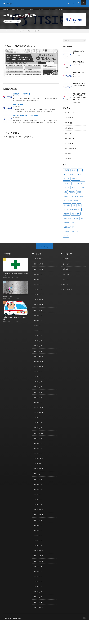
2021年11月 (38, 463)
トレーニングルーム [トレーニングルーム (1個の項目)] (78, 185)
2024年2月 (37, 346)
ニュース (67, 135)
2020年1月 (37, 544)
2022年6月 (37, 427)
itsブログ (18, 615)
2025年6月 (37, 281)
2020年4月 (37, 539)
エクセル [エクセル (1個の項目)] (66, 180)
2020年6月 (37, 529)
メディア (55, 10)
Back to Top (44, 248)
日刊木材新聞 (18, 107)
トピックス (35, 10)
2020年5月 (37, 534)
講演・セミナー (66, 10)
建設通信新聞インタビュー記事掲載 (25, 118)
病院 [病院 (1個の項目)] (79, 207)
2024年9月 (37, 311)
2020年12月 (38, 508)
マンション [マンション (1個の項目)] (75, 189)
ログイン (21, 139)
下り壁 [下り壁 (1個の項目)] (82, 189)
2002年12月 (38, 605)
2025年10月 (38, 270)
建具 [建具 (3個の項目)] (76, 198)
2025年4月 (37, 286)
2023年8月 (37, 377)
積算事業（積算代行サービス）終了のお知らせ (79, 87)
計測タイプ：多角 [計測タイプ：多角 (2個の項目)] (69, 228)
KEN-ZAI (68, 125)
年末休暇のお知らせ (78, 64)
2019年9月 (37, 564)
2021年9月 (37, 473)
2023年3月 (37, 397)
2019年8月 (37, 569)
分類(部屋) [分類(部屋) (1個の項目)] (72, 193)
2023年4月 (37, 392)
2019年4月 (37, 589)
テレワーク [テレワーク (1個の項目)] (67, 185)
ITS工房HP (6, 10)
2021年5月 (37, 493)
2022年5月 (37, 432)
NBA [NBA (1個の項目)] (80, 171)
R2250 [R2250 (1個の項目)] (72, 176)
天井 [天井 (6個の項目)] (71, 198)
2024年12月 (38, 301)
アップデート (46, 10)
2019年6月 (37, 579)
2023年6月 (37, 382)
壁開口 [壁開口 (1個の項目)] (66, 198)
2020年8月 (37, 524)
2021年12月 (38, 458)
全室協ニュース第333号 (21, 96)
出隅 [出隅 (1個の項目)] (65, 193)
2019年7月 (37, 574)
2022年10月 (38, 412)
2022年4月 (37, 437)
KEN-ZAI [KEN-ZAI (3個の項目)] (74, 171)
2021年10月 (38, 468)
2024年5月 (37, 331)
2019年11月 (38, 554)
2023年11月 (38, 362)
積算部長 (26, 10)
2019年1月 (37, 600)
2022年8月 (37, 417)
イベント (67, 145)
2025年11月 (38, 265)
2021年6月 (37, 488)
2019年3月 (37, 594)
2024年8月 (37, 316)
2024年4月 (37, 336)
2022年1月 (37, 453)
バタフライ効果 (7, 298)
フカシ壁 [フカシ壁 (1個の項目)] (66, 189)
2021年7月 (37, 483)
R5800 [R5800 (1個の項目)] (79, 176)
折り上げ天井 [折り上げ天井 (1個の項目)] (68, 202)
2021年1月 (37, 503)
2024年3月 (37, 341)
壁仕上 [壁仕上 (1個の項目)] (79, 193)
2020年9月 (37, 519)
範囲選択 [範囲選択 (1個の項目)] (66, 215)
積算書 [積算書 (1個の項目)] (66, 211)
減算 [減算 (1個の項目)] (74, 207)
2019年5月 (37, 584)
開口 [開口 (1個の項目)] (78, 233)
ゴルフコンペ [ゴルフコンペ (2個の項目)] (75, 180)
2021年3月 (37, 498)
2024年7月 (37, 321)
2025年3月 (37, 291)
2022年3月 (37, 443)
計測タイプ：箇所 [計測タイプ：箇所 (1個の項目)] (69, 233)
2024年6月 (37, 326)
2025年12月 (38, 260)
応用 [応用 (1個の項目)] (81, 198)
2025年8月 (37, 275)
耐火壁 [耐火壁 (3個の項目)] (76, 220)
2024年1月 (37, 351)
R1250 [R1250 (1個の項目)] (66, 176)
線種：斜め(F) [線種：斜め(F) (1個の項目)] (68, 220)
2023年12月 (38, 356)
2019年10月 (38, 559)
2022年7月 (37, 422)
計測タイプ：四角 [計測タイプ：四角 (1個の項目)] (69, 224)
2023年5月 (37, 387)
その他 (67, 160)
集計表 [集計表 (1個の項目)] (66, 237)
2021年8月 (37, 478)
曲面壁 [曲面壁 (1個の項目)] (76, 202)
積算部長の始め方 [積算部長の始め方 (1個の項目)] (75, 211)
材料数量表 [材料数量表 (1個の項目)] (67, 207)
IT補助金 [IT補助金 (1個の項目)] (66, 171)
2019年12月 (38, 549)
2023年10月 (38, 367)
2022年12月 (38, 407)
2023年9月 (37, 372)
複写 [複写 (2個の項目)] (82, 220)
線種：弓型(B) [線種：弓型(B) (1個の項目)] (76, 215)
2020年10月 (38, 513)
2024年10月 (38, 306)
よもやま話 (16, 10)
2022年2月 (37, 448)
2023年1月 (37, 402)
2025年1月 (37, 296)
